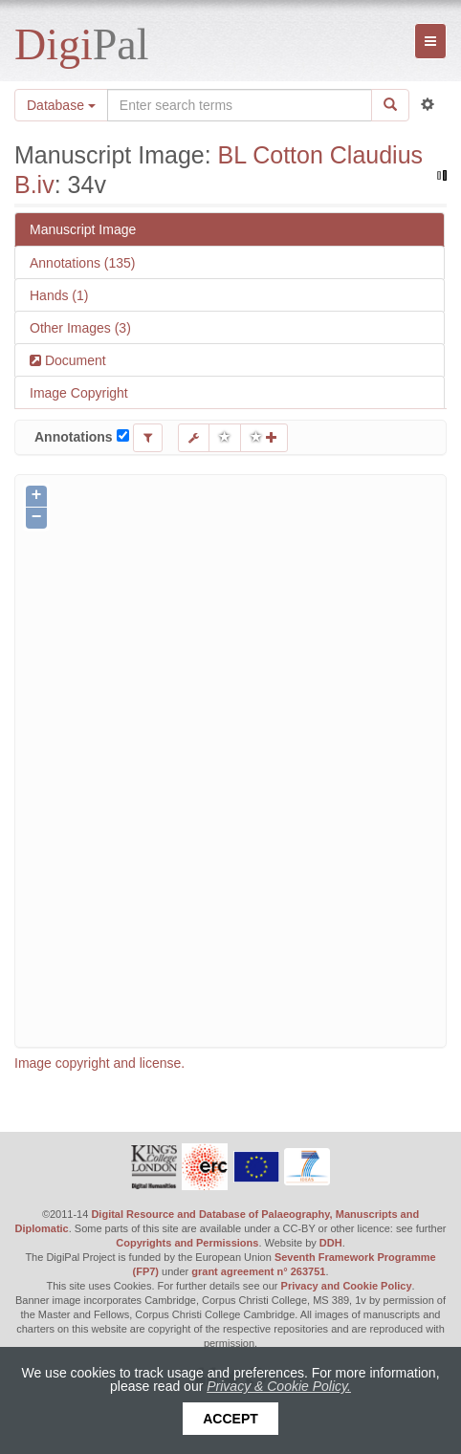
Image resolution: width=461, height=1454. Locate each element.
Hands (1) (59, 295)
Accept (230, 1418)
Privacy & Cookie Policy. (279, 1386)
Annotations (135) (83, 263)
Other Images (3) (80, 328)
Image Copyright (79, 393)
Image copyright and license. (99, 1063)
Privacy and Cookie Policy (346, 1285)
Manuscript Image (83, 229)
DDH (330, 1242)
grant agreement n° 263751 (258, 1271)
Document (73, 360)
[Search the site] (239, 105)
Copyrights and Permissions (187, 1242)
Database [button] (61, 105)
